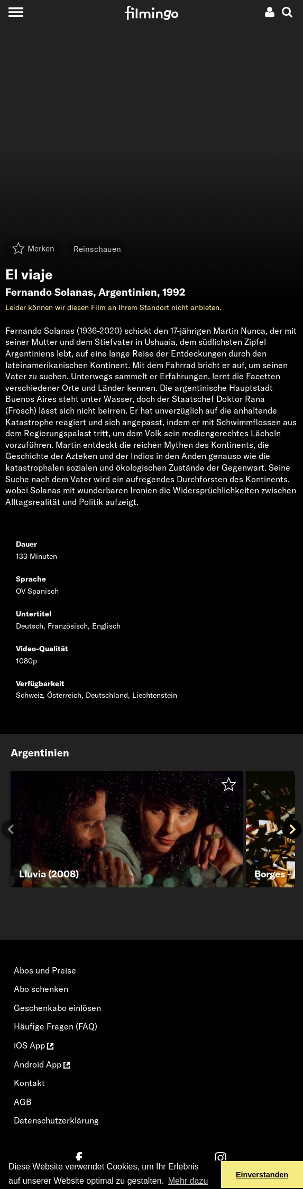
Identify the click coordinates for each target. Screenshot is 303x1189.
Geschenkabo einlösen (57, 1008)
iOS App (33, 1045)
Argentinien (127, 292)
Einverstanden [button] (262, 1175)
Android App (42, 1064)
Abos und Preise (45, 970)
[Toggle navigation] (15, 12)
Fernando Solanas (49, 292)
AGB (23, 1102)
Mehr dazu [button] (188, 1180)
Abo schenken (41, 989)
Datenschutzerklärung (56, 1120)
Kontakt (29, 1083)
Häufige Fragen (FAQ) (55, 1026)
